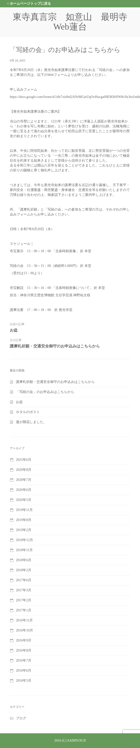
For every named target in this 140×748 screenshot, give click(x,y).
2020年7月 (23, 480)
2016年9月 (23, 640)
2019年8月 (23, 520)
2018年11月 (24, 550)
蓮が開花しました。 (31, 422)
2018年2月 (23, 570)
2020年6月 (23, 490)
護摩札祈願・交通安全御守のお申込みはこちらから (55, 346)
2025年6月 (23, 460)
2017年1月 (23, 610)
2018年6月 (23, 560)
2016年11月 (24, 620)
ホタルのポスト (28, 412)
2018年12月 (24, 540)
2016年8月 (23, 650)
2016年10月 (24, 630)
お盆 (14, 330)
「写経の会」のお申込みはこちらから (45, 392)
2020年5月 (23, 500)
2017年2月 (23, 600)
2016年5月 (23, 680)
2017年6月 (23, 580)
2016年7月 (23, 660)
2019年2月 (23, 530)
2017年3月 (23, 590)
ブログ (21, 718)
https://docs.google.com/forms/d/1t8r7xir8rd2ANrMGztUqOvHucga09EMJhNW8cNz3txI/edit (75, 97)
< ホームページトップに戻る (29, 3)
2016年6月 (23, 670)
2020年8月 (23, 470)
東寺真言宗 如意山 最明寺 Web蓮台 (74, 22)
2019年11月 (24, 510)
